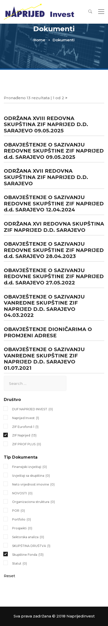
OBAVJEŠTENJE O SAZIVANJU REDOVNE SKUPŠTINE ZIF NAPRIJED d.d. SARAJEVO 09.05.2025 (54, 151)
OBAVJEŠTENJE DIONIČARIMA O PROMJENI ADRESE (48, 332)
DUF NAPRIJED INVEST (32, 409)
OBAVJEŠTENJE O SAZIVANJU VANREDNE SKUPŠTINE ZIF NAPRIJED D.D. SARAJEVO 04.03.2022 (44, 306)
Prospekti (22, 528)
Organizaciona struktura (33, 501)
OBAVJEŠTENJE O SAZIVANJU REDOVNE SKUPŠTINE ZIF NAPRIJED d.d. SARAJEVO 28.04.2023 (54, 250)
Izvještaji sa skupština (31, 475)
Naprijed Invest (25, 418)
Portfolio (21, 519)
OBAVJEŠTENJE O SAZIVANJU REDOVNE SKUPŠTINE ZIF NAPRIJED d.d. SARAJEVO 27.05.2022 (54, 276)
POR (18, 510)
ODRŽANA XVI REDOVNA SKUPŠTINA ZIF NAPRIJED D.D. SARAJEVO (54, 227)
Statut (19, 563)
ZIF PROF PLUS (26, 444)
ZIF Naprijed (24, 435)
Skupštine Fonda (28, 554)
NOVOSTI (22, 493)
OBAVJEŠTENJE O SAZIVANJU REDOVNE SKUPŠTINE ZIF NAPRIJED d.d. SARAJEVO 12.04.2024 (54, 203)
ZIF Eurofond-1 (25, 426)
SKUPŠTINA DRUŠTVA (31, 545)
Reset (9, 575)
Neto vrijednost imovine (33, 484)
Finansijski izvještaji (29, 466)
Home (39, 40)
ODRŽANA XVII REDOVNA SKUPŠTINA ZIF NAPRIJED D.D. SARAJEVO (46, 177)
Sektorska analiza (28, 537)
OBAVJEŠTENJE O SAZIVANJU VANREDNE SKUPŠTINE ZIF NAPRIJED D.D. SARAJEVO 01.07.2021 (44, 358)
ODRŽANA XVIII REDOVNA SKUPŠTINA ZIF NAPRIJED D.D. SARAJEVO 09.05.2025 (46, 124)
